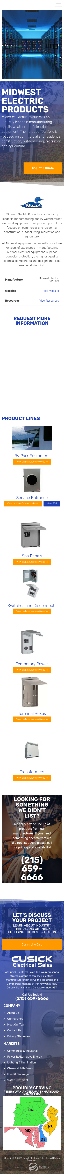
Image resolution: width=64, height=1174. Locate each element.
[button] (5, 45)
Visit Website (51, 290)
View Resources (49, 300)
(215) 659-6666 (31, 998)
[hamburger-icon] (58, 4)
